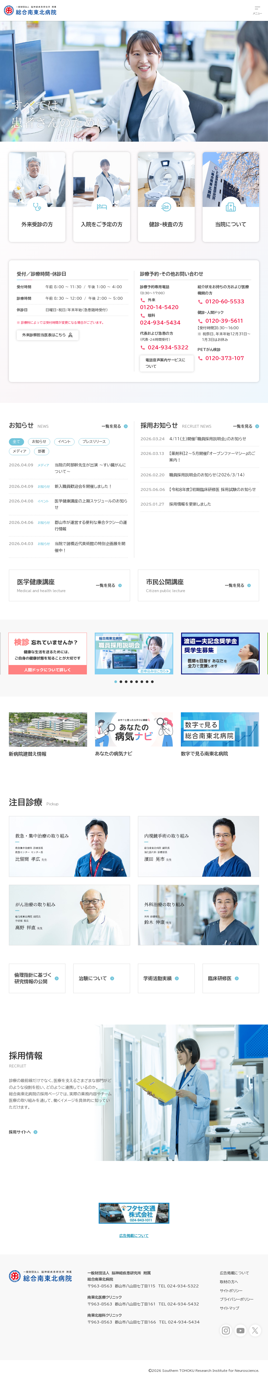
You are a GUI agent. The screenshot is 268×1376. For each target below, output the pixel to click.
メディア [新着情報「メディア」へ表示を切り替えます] (19, 451)
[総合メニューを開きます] (257, 10)
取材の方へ (229, 1282)
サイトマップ (229, 1308)
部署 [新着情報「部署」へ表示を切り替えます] (41, 451)
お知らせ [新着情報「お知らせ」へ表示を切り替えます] (39, 441)
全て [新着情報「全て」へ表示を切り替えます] (16, 441)
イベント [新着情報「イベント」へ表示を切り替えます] (64, 441)
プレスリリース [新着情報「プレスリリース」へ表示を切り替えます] (94, 441)
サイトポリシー (231, 1291)
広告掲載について (134, 1236)
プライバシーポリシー (236, 1299)
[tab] (121, 681)
